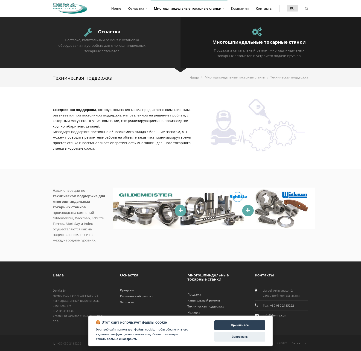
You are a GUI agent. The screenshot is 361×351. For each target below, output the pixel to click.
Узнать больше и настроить (116, 339)
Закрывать (240, 336)
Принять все (240, 325)
